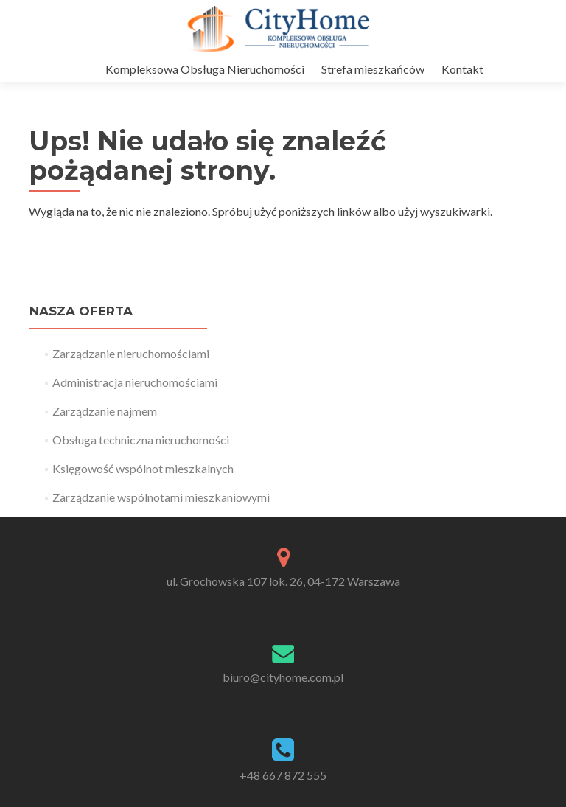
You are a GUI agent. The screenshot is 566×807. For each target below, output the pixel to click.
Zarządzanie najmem (104, 411)
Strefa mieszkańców (372, 69)
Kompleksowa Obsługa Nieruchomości (204, 69)
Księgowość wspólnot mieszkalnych (143, 468)
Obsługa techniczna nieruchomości (140, 440)
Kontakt (462, 69)
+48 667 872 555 (283, 775)
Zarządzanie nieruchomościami (130, 353)
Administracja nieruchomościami (134, 382)
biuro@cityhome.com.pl (283, 677)
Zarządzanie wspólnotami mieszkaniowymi (161, 497)
